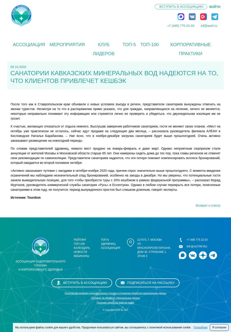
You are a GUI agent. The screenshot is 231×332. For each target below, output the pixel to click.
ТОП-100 (149, 44)
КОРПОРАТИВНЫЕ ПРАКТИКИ (190, 49)
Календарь (82, 248)
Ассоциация (29, 44)
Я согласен (219, 327)
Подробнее (201, 327)
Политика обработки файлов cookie (115, 302)
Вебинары (81, 256)
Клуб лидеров (103, 49)
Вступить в (181, 6)
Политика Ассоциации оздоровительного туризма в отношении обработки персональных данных (115, 293)
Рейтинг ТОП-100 (80, 241)
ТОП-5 (129, 44)
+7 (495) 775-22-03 (180, 26)
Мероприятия (67, 44)
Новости (80, 252)
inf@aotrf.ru (209, 26)
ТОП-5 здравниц (108, 241)
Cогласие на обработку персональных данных (115, 298)
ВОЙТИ (214, 7)
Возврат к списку (208, 205)
